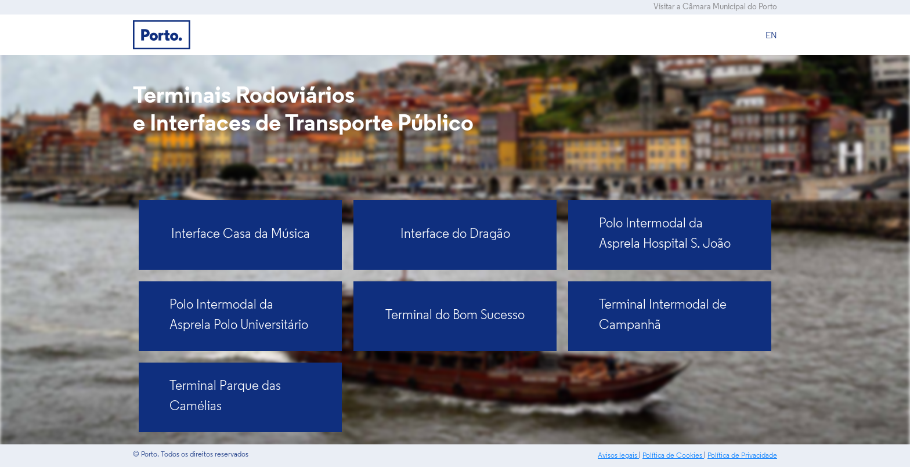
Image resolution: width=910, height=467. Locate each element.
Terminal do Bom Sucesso (455, 316)
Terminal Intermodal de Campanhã (663, 315)
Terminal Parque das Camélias (225, 397)
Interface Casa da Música (240, 234)
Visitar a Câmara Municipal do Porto (715, 7)
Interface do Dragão (455, 234)
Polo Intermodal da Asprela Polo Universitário (238, 315)
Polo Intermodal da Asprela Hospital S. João (665, 234)
